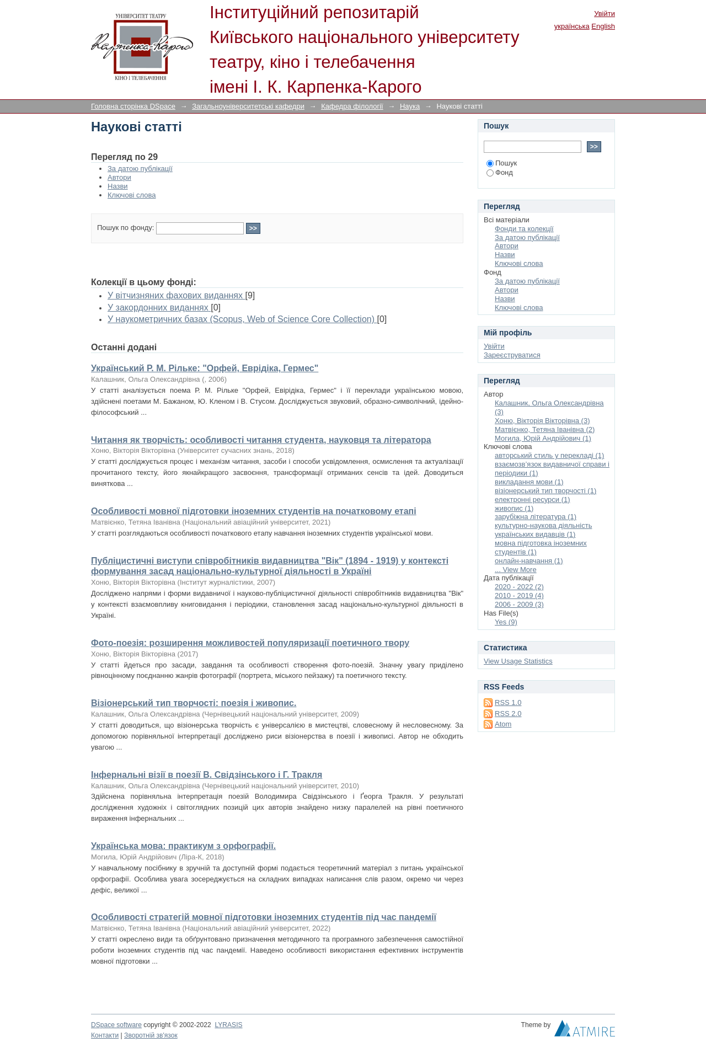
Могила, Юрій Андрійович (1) (543, 438)
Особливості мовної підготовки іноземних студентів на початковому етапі (253, 511)
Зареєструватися (512, 355)
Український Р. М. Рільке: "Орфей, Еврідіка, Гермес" (204, 368)
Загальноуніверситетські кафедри (248, 106)
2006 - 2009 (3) (519, 604)
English (603, 26)
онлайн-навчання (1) (529, 561)
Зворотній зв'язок (151, 1035)
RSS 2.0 (508, 713)
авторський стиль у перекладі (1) (549, 455)
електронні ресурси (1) (532, 499)
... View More (516, 569)
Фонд (499, 172)
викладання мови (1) (529, 482)
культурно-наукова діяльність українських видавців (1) (543, 529)
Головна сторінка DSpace (133, 106)
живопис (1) (514, 508)
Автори (119, 177)
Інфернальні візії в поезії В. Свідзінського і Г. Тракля (206, 774)
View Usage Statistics (518, 661)
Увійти (604, 13)
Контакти (105, 1035)
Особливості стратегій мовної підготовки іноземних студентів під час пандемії (263, 917)
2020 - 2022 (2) (519, 587)
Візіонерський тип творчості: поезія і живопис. (193, 703)
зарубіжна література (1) (535, 516)
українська (572, 26)
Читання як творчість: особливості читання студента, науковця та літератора (261, 440)
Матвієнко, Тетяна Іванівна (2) (545, 429)
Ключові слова (132, 195)
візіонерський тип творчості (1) (545, 491)
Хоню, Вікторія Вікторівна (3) (542, 420)
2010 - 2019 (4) (519, 595)
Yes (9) (506, 622)
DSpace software (116, 1025)
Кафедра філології (352, 106)
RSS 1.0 (508, 702)
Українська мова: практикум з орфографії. (183, 846)
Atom (503, 724)
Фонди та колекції (524, 229)
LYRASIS (228, 1025)
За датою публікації (140, 168)
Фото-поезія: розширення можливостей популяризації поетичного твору (250, 643)
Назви (118, 186)
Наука (410, 106)
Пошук (501, 163)
